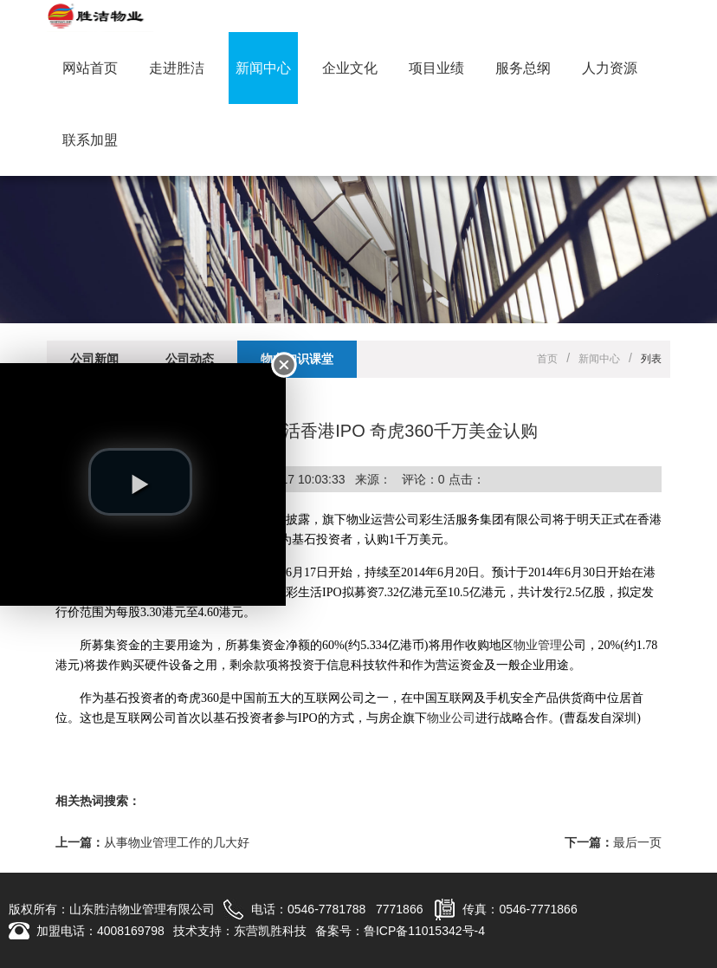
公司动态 (189, 359)
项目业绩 (436, 68)
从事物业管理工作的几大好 (176, 842)
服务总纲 (523, 68)
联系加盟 (90, 140)
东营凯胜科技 (270, 931)
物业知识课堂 (297, 359)
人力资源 (609, 68)
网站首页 (90, 68)
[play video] (140, 482)
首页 (547, 359)
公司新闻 (94, 359)
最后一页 (637, 842)
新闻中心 (263, 68)
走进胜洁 (176, 68)
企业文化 (350, 68)
